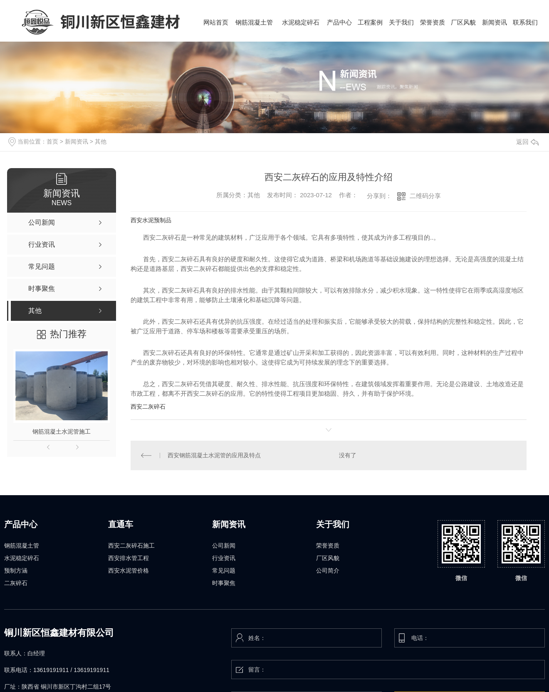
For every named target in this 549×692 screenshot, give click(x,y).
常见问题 (223, 570)
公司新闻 (223, 545)
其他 (100, 141)
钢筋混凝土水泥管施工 (61, 431)
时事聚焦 (223, 583)
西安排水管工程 (128, 558)
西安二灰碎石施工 (131, 545)
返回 (527, 141)
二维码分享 (425, 195)
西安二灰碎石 (148, 406)
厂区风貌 (327, 558)
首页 (52, 141)
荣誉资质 (327, 545)
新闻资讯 (76, 141)
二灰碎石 (15, 583)
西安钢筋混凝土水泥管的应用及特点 (214, 455)
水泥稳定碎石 (21, 558)
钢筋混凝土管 (21, 545)
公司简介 (327, 570)
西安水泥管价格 (128, 570)
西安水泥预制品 (151, 220)
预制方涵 (15, 570)
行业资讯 (223, 558)
